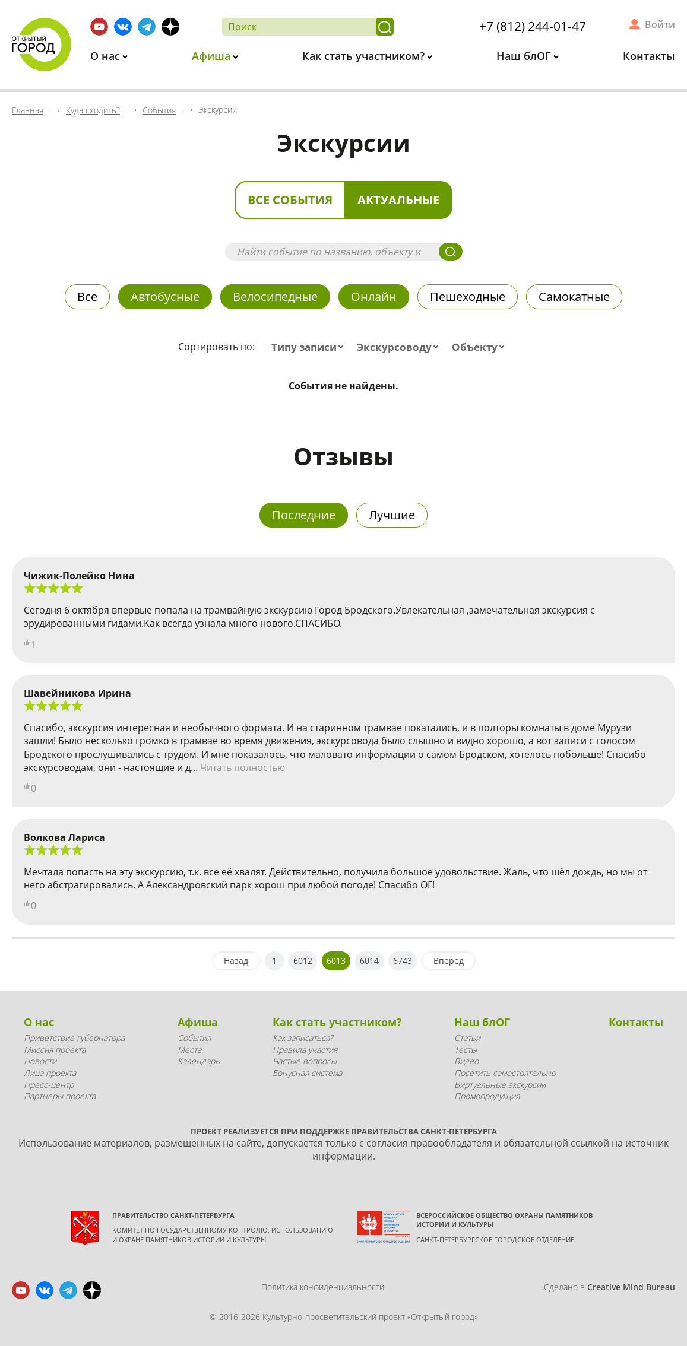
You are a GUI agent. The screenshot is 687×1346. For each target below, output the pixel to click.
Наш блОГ (525, 56)
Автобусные (165, 296)
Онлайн (374, 296)
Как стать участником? (365, 56)
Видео (466, 1060)
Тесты (465, 1049)
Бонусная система (307, 1072)
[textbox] (310, 347)
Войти (660, 24)
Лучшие (392, 515)
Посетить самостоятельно (505, 1072)
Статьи (467, 1037)
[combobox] (310, 347)
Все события (290, 200)
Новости (40, 1060)
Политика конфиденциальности (322, 1287)
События (194, 1037)
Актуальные (398, 200)
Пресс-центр (49, 1084)
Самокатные (574, 296)
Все (87, 296)
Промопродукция (487, 1095)
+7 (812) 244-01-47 (532, 26)
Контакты (649, 56)
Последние (303, 515)
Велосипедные (275, 296)
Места (189, 1049)
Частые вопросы (305, 1060)
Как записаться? (303, 1037)
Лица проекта (50, 1072)
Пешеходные (467, 296)
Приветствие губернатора (74, 1037)
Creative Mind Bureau (631, 1287)
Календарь (199, 1060)
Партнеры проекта (60, 1095)
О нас (106, 56)
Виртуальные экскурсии (500, 1084)
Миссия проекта (55, 1049)
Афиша (212, 56)
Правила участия (305, 1049)
